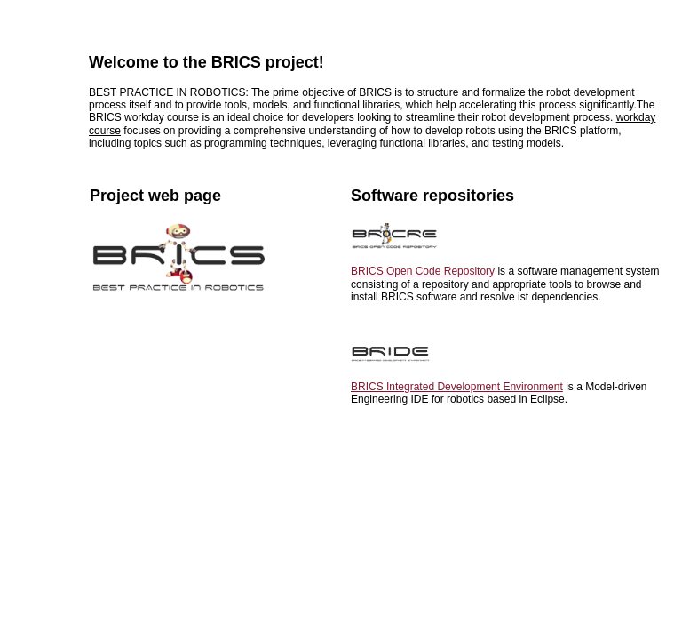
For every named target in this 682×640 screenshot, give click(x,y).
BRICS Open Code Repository (423, 271)
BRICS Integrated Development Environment (457, 386)
